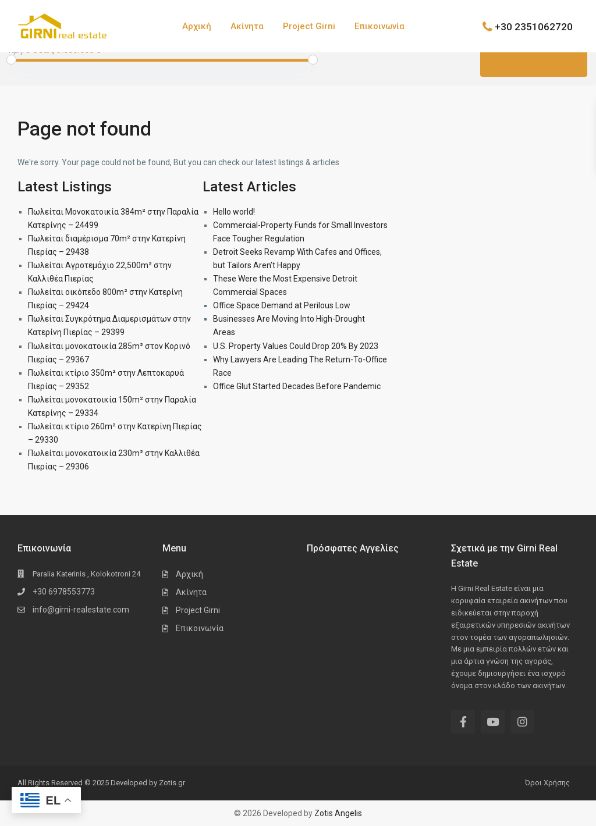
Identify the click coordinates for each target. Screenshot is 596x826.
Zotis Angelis (338, 813)
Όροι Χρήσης (547, 782)
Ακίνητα (247, 26)
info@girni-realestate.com (81, 609)
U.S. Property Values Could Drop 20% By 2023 (295, 346)
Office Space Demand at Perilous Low (281, 305)
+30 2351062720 (534, 26)
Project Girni (309, 26)
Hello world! (234, 211)
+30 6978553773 (64, 591)
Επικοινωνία (379, 26)
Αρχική (196, 26)
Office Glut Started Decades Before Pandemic (297, 386)
